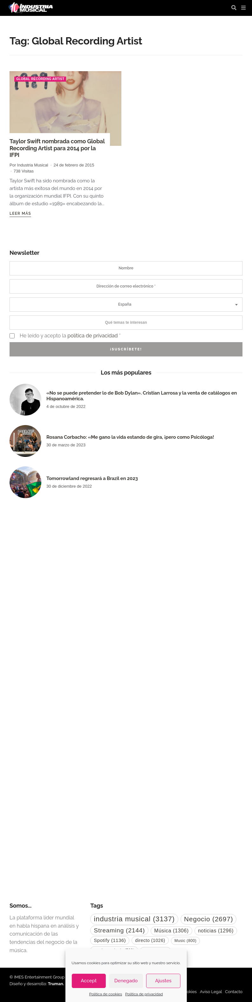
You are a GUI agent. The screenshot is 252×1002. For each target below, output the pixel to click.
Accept (89, 981)
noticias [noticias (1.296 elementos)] (216, 930)
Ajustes (163, 981)
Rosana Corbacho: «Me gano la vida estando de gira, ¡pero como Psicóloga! (130, 437)
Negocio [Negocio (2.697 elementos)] (208, 919)
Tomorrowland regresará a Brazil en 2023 (92, 478)
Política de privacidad (144, 994)
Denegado (126, 981)
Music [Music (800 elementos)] (185, 940)
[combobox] (126, 304)
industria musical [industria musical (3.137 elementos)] (134, 919)
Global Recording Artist (40, 79)
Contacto (233, 991)
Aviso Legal (211, 991)
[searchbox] (126, 322)
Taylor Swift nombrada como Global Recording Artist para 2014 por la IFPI (57, 148)
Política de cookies (105, 994)
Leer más (20, 213)
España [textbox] (124, 304)
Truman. (56, 983)
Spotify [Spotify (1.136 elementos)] (110, 940)
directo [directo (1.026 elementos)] (150, 940)
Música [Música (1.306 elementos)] (171, 930)
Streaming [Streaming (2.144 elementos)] (119, 930)
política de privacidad (92, 336)
